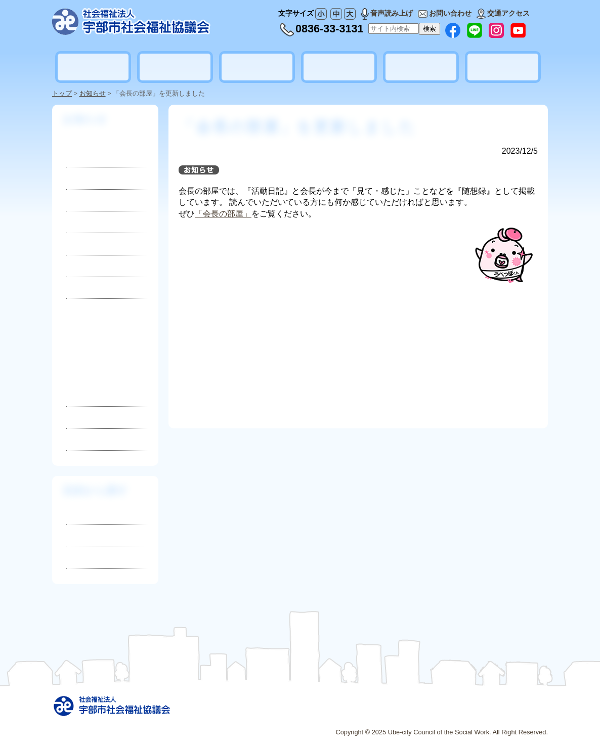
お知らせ (92, 93)
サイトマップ (343, 715)
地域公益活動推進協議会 (503, 66)
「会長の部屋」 (223, 213)
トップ (62, 93)
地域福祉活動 (257, 67)
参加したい (86, 557)
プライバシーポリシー (465, 715)
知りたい (82, 513)
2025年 (107, 363)
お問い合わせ (445, 13)
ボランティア (339, 67)
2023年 (79, 439)
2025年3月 (90, 360)
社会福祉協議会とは (93, 66)
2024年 (79, 417)
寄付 (73, 221)
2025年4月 (90, 344)
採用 (73, 177)
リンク (380, 715)
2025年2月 (90, 377)
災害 (73, 243)
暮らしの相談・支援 (175, 66)
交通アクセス (503, 13)
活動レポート (89, 265)
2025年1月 (90, 393)
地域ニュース (89, 287)
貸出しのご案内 (421, 67)
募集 (73, 200)
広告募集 (410, 715)
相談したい (86, 535)
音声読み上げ (387, 13)
